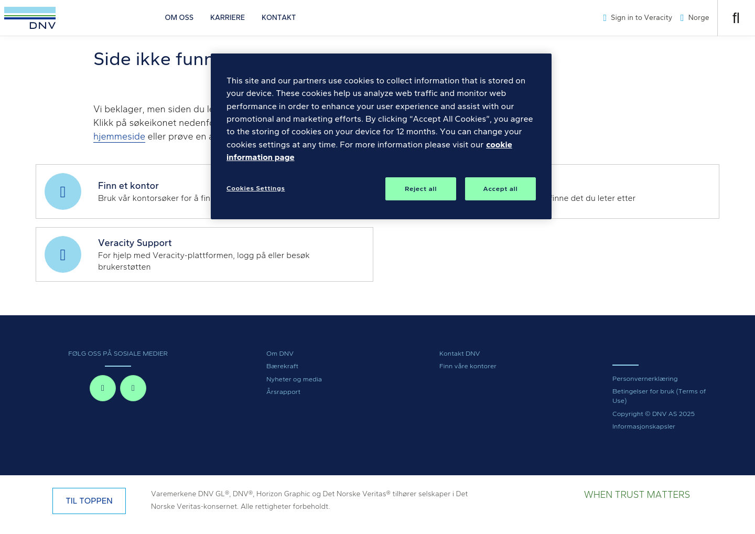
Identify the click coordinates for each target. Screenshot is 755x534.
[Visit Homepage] (30, 18)
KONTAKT (279, 17)
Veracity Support (135, 243)
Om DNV (280, 353)
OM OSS (179, 17)
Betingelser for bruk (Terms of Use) (659, 395)
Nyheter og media (294, 379)
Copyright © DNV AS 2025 (653, 414)
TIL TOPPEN (89, 501)
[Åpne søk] (736, 18)
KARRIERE (227, 17)
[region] (381, 136)
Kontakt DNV (459, 353)
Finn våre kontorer (468, 366)
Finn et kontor (128, 185)
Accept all (500, 189)
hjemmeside (119, 136)
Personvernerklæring (645, 378)
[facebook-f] (103, 388)
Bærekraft (282, 366)
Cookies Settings (255, 188)
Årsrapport (283, 392)
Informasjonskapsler (643, 426)
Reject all (421, 189)
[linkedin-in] (133, 388)
